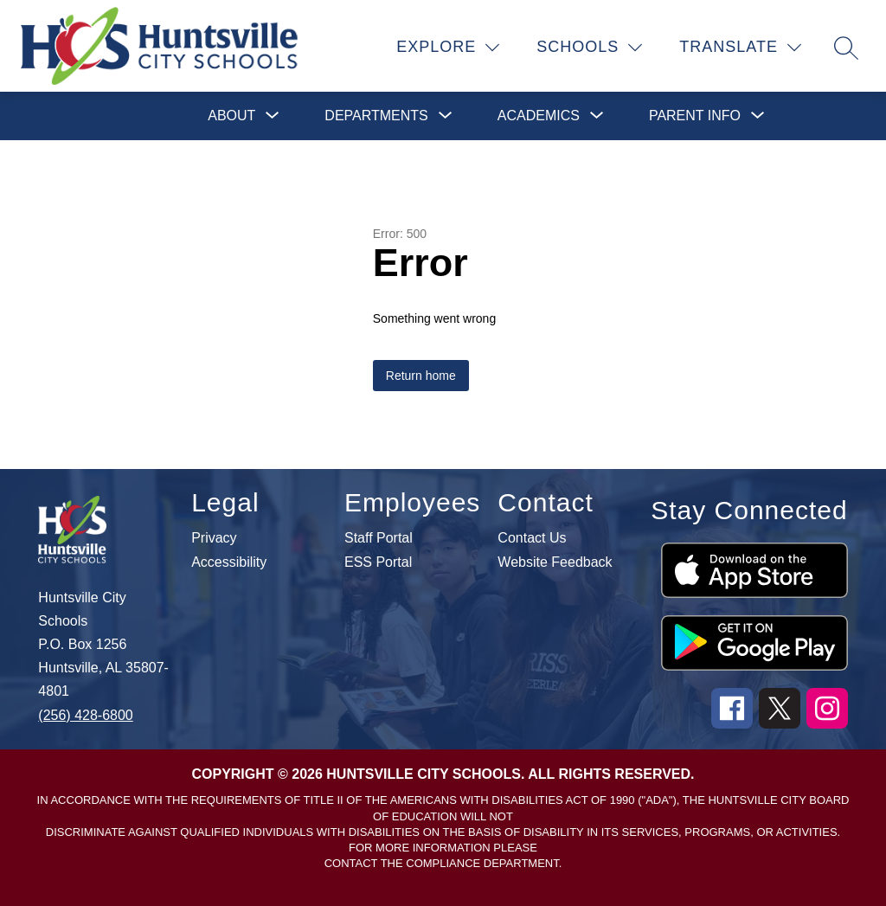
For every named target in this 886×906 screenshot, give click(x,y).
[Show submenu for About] (231, 116)
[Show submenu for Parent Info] (695, 116)
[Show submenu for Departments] (375, 116)
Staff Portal (378, 538)
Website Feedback (555, 562)
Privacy (213, 538)
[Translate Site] (740, 47)
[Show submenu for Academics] (539, 116)
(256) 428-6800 (85, 715)
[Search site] (846, 47)
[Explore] (448, 47)
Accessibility (228, 562)
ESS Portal (378, 562)
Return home (421, 375)
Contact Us (532, 538)
